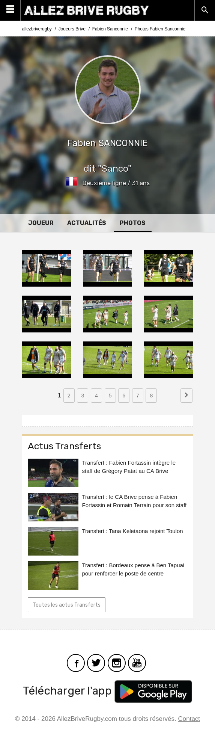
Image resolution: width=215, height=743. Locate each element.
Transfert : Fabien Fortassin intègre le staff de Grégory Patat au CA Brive (129, 466)
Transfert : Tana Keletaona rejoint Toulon (132, 531)
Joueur (41, 223)
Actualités (86, 223)
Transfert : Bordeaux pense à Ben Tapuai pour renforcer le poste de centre (133, 569)
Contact (189, 718)
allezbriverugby (37, 29)
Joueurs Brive (72, 29)
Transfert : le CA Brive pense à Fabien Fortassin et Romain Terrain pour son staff (134, 501)
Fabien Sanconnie (110, 29)
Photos (133, 223)
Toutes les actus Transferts (67, 605)
